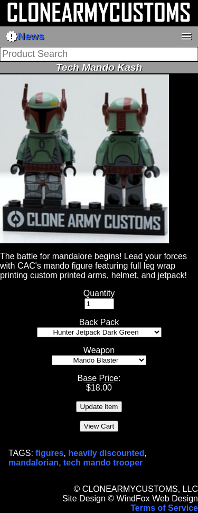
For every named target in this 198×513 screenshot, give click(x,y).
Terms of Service (164, 508)
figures (49, 453)
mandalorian (33, 462)
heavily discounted (107, 453)
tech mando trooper (103, 462)
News (24, 36)
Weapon (99, 350)
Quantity (99, 293)
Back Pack (99, 322)
